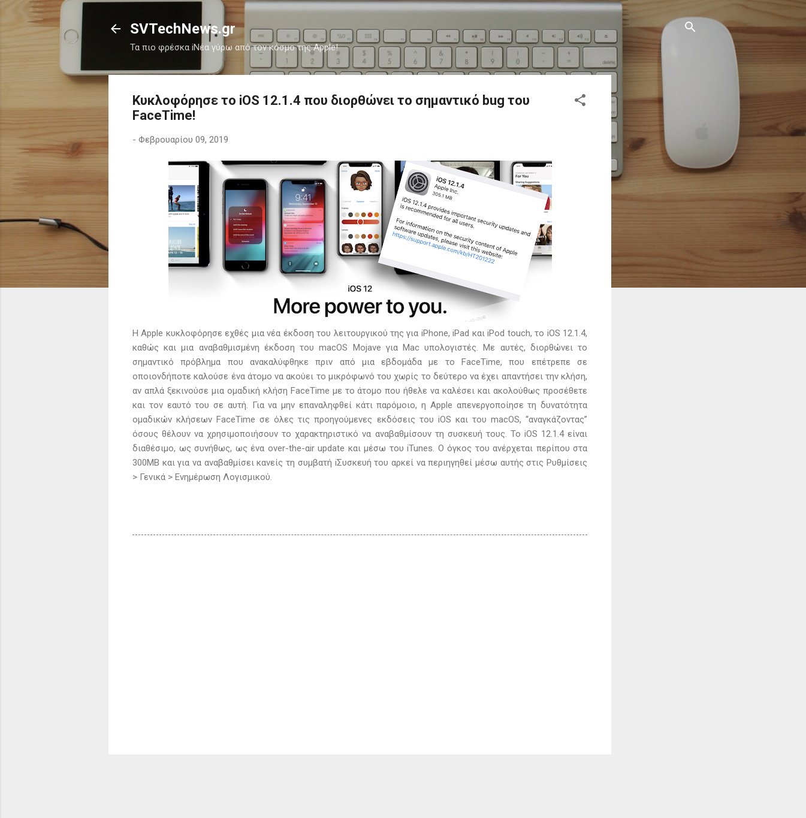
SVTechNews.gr (183, 28)
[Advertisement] (659, 254)
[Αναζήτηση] (690, 27)
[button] (580, 101)
